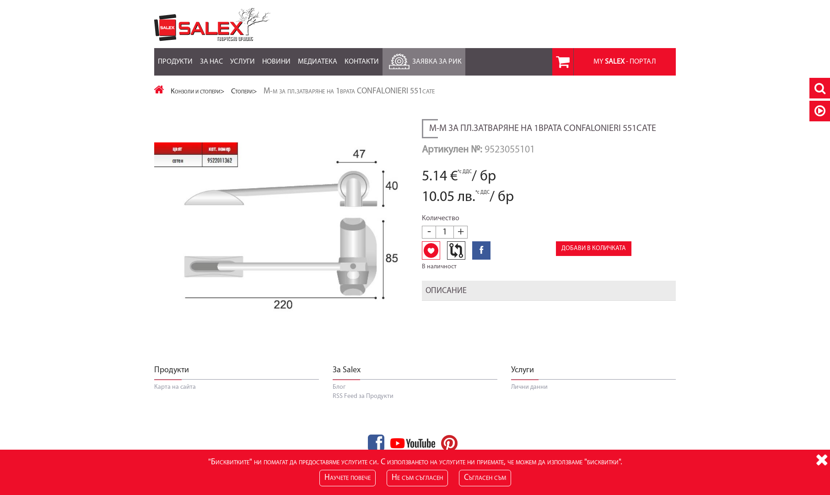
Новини (276, 56)
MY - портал (624, 61)
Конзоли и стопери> (198, 91)
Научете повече (347, 477)
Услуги (242, 56)
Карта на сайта (175, 387)
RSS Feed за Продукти (363, 396)
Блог (339, 387)
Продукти (175, 56)
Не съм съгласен (417, 477)
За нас (211, 56)
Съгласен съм (485, 477)
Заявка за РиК (424, 59)
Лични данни (529, 387)
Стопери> (244, 91)
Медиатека (317, 56)
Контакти (362, 56)
